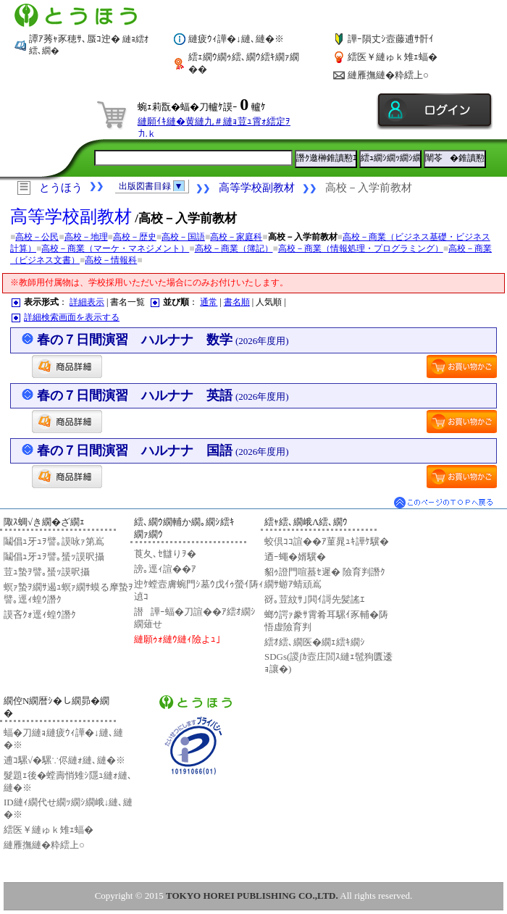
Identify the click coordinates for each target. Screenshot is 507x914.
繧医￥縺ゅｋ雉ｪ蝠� (392, 56)
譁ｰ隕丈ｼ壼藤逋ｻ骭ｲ (391, 38)
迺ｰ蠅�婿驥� (295, 556)
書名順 (237, 302)
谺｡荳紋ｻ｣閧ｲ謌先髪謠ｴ (314, 599)
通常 (208, 302)
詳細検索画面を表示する (72, 317)
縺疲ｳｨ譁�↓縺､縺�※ (236, 38)
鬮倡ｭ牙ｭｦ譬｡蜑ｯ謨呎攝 (54, 556)
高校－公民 (37, 237)
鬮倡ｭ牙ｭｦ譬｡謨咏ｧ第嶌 (54, 541)
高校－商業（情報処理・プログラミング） (360, 248)
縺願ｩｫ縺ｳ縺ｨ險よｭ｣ (177, 639)
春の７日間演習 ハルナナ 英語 (163, 395)
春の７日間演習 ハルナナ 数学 (163, 339)
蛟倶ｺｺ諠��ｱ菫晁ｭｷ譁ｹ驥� (326, 541)
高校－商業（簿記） (234, 248)
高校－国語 (183, 237)
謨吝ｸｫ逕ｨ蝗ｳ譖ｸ (40, 614)
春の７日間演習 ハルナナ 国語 (163, 450)
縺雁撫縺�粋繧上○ (388, 75)
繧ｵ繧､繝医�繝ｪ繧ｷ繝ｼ (314, 642)
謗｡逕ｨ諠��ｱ (165, 568)
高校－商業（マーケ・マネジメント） (115, 248)
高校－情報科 (111, 260)
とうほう (61, 187)
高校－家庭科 (236, 237)
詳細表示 (87, 302)
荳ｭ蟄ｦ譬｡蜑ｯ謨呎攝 (47, 571)
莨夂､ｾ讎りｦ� (165, 553)
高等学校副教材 (257, 187)
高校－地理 (86, 237)
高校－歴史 (134, 237)
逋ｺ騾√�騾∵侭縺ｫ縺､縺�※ (64, 760)
